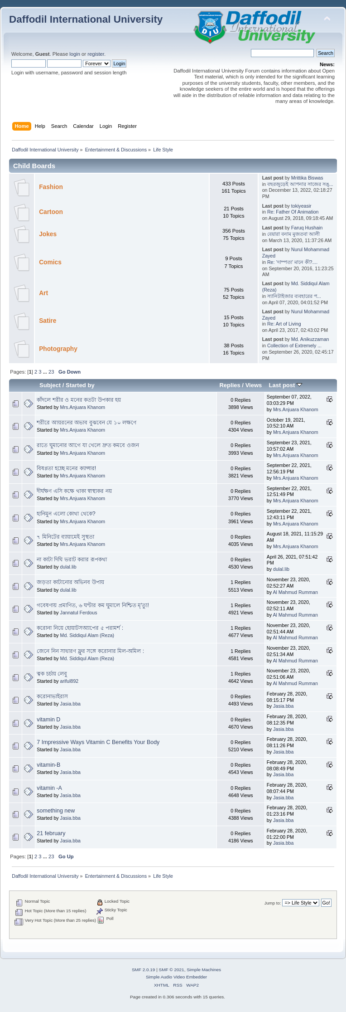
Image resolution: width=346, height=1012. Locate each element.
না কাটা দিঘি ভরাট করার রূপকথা (71, 559)
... (45, 372)
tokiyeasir (301, 206)
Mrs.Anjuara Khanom (83, 407)
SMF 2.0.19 (143, 969)
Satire (47, 320)
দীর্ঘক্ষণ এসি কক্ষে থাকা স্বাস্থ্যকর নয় (74, 491)
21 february (51, 833)
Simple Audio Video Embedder (176, 976)
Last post (285, 385)
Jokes (48, 234)
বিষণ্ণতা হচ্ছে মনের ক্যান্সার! (66, 468)
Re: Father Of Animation (293, 211)
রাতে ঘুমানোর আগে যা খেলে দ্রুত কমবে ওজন (88, 445)
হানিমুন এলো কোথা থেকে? (66, 514)
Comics (50, 262)
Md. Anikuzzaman (310, 339)
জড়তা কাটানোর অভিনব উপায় (70, 582)
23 (51, 372)
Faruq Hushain (307, 227)
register (95, 54)
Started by (80, 385)
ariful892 (69, 681)
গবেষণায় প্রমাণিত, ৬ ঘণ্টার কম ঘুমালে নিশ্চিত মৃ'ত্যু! (93, 605)
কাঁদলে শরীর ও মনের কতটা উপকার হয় (79, 400)
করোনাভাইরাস (52, 696)
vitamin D (48, 719)
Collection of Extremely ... (294, 345)
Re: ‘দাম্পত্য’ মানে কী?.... (292, 262)
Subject (50, 385)
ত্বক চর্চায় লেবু (52, 674)
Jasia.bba (70, 703)
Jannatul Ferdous (78, 612)
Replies (229, 385)
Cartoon (51, 212)
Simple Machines (204, 969)
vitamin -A (49, 788)
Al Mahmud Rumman (295, 592)
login (74, 54)
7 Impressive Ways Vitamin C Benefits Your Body (98, 742)
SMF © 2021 (171, 969)
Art (43, 293)
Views (253, 385)
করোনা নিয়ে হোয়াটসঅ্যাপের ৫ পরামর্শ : (80, 628)
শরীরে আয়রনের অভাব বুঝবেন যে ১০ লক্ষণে (86, 422)
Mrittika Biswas (307, 177)
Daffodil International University (86, 19)
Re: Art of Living (284, 323)
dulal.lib (68, 566)
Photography (58, 348)
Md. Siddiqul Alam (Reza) (87, 635)
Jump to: (272, 902)
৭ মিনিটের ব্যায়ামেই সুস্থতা (65, 537)
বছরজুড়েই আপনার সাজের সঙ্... (300, 184)
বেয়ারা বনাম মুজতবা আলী (293, 234)
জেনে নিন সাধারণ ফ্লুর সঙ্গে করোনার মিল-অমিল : (90, 651)
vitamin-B (48, 765)
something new (56, 811)
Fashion (51, 187)
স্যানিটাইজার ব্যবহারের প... (294, 296)
